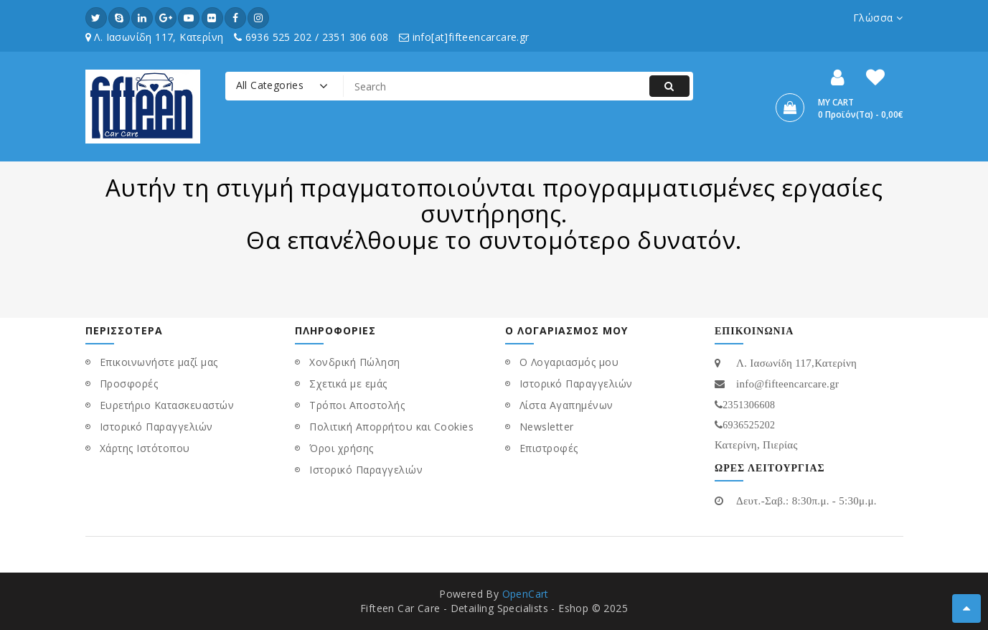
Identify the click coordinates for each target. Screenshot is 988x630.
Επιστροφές (548, 448)
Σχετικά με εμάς (348, 383)
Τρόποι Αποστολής (357, 405)
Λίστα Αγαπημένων (566, 405)
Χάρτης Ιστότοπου (145, 448)
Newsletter (546, 426)
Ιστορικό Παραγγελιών (156, 426)
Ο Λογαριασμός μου (569, 362)
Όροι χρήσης (341, 448)
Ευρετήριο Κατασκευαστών (167, 405)
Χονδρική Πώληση (354, 362)
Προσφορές (129, 383)
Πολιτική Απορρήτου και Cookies (391, 426)
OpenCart (525, 594)
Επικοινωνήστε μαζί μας (159, 362)
